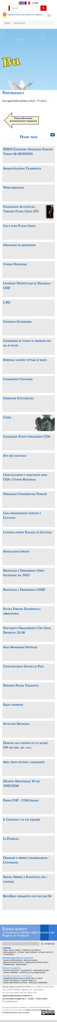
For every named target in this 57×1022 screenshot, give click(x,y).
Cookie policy (41, 998)
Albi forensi (31, 952)
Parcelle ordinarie (38, 983)
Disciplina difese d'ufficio (15, 983)
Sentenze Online (41, 970)
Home (35, 3)
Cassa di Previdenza (12, 960)
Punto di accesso (11, 970)
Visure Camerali (10, 972)
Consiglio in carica (31, 950)
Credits (31, 998)
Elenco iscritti (14, 929)
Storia (21, 952)
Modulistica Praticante (36, 962)
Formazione (8, 964)
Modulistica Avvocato (13, 962)
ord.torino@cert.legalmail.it (14, 998)
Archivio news (30, 960)
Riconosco (26, 970)
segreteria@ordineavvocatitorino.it (17, 995)
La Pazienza (8, 954)
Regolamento (9, 952)
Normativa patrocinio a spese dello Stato (22, 978)
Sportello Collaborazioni (32, 972)
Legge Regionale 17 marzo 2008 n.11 (19, 980)
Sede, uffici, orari (11, 950)
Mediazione (21, 964)
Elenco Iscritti (46, 952)
